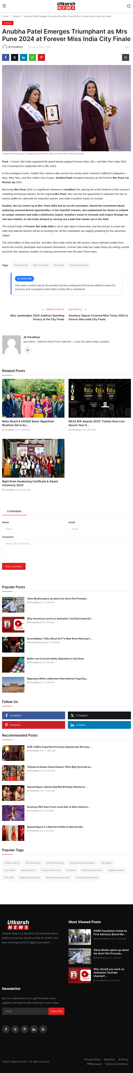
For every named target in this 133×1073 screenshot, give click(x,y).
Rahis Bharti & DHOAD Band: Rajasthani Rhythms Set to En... (28, 423)
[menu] (4, 6)
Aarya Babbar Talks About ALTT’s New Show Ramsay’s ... (59, 638)
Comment (8, 537)
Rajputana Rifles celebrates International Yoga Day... (57, 678)
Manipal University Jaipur (82, 862)
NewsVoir (109, 1059)
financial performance (87, 877)
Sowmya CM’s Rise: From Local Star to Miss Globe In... (58, 806)
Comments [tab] (14, 511)
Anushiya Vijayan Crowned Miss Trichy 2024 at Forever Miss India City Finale (98, 317)
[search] (128, 6)
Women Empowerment (58, 877)
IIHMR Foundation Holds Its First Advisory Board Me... (110, 932)
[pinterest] (25, 1029)
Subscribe (56, 1011)
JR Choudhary (32, 337)
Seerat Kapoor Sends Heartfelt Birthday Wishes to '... (57, 786)
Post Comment (13, 566)
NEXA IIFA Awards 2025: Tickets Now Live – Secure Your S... (97, 423)
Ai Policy (123, 1059)
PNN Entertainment (92, 870)
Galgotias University (30, 877)
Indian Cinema (11, 862)
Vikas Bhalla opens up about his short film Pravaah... (57, 598)
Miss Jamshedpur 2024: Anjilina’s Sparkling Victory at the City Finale (37, 317)
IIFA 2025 (9, 877)
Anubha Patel (21, 265)
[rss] (43, 1029)
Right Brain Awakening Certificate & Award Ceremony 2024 (30, 483)
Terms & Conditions (116, 1064)
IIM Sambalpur (32, 862)
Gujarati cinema (116, 870)
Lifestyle (16, 16)
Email (72, 522)
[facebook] (6, 1029)
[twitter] (15, 1029)
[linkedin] (34, 1029)
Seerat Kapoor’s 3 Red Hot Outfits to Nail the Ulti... (55, 826)
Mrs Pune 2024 (40, 265)
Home (5, 16)
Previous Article (53, 309)
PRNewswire (94, 1064)
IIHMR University (55, 862)
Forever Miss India (78, 265)
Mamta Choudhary (35, 642)
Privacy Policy (92, 1059)
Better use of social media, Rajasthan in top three (55, 658)
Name (5, 522)
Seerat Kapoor (28, 870)
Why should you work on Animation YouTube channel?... (60, 618)
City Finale (59, 265)
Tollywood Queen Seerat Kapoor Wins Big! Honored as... (59, 766)
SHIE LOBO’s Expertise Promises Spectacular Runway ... (59, 746)
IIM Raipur (106, 862)
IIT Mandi (71, 870)
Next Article (78, 309)
